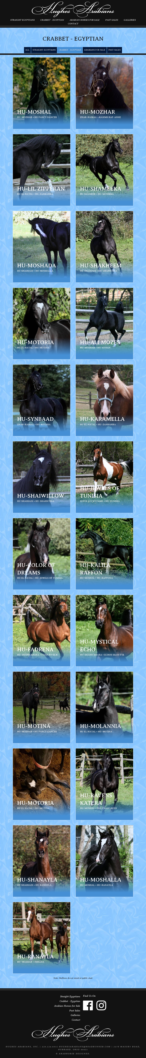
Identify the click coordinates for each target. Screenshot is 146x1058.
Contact (73, 23)
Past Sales (111, 20)
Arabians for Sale (94, 50)
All (27, 50)
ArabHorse (67, 1053)
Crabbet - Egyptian (52, 20)
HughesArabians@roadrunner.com (85, 1046)
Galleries (130, 20)
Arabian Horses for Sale (85, 20)
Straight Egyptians (22, 20)
